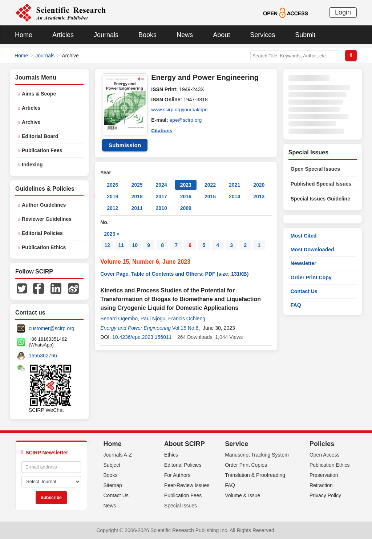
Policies (322, 443)
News (185, 34)
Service (236, 443)
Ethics (171, 455)
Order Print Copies (246, 465)
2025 (136, 185)
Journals (106, 34)
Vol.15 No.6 (185, 328)
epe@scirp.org (186, 120)
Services (262, 34)
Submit (305, 34)
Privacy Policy (325, 495)
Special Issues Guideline (320, 199)
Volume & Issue (242, 495)
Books (147, 34)
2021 (234, 185)
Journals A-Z (118, 455)
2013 (258, 196)
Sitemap (113, 485)
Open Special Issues (315, 169)
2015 (210, 196)
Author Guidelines (44, 205)
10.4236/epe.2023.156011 (142, 337)
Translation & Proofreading (255, 475)
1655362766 (43, 355)
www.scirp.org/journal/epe (180, 110)
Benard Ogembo (119, 318)
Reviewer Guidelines (47, 219)
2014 (234, 196)
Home (23, 34)
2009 (185, 208)
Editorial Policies (42, 233)
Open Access (325, 455)
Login (343, 12)
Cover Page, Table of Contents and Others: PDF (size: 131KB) (174, 274)
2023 (185, 185)
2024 (161, 185)
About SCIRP (184, 443)
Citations (162, 130)
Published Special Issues (321, 184)
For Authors (177, 475)
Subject (112, 465)
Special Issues (180, 505)
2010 (161, 208)
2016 (185, 196)
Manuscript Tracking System (257, 455)
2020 (258, 185)
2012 (112, 208)
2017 (161, 196)
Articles (63, 34)
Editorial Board (40, 136)
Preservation (324, 475)
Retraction (321, 485)
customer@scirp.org (51, 328)
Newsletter (303, 263)
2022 (210, 185)
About (221, 34)
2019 (112, 196)
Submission (125, 145)
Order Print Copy (311, 277)
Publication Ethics (44, 247)
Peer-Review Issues (187, 485)
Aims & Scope (39, 94)
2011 (136, 208)
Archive (31, 122)
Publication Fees (42, 150)
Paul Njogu (153, 318)
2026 (112, 185)
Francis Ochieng (186, 318)
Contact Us (304, 291)
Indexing (32, 164)
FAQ (296, 305)
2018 (136, 196)
